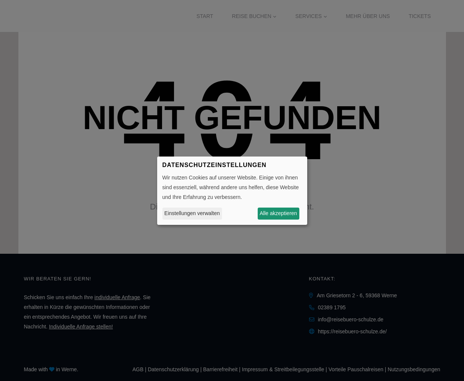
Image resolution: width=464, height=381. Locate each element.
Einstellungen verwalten (192, 213)
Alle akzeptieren (278, 213)
